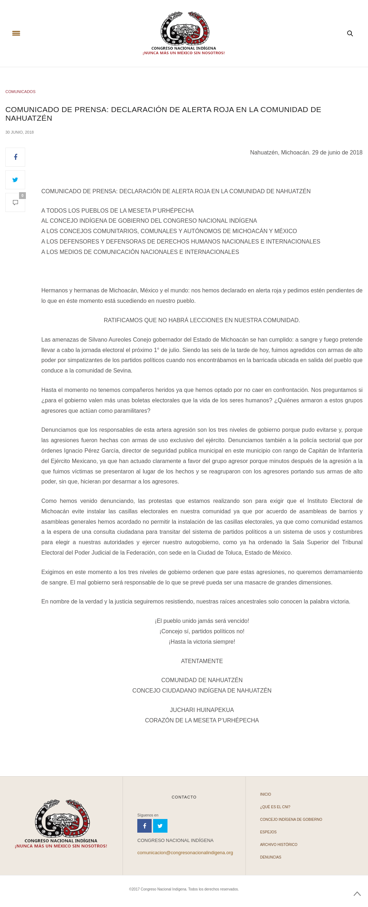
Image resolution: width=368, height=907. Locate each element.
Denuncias (270, 857)
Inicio (265, 794)
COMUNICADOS (20, 91)
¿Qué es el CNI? (275, 807)
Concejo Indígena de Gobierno (291, 820)
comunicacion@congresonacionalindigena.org (185, 852)
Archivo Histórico (279, 845)
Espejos (268, 832)
